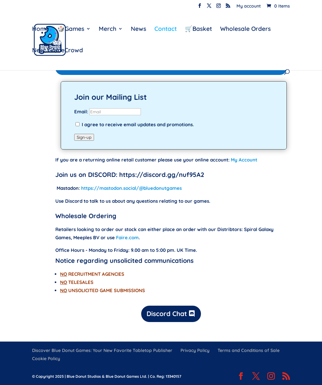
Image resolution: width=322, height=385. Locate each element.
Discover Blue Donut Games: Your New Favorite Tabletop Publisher (102, 350)
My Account (244, 160)
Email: (81, 112)
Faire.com (127, 238)
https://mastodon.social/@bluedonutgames (131, 188)
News (138, 29)
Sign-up (84, 137)
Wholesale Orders (245, 29)
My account (248, 6)
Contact (165, 29)
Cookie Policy (46, 358)
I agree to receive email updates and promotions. (134, 124)
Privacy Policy (194, 350)
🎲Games (70, 29)
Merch (107, 29)
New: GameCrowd (57, 51)
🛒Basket (198, 29)
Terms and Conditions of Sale (249, 350)
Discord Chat (167, 313)
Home (40, 29)
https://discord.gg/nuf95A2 (161, 174)
